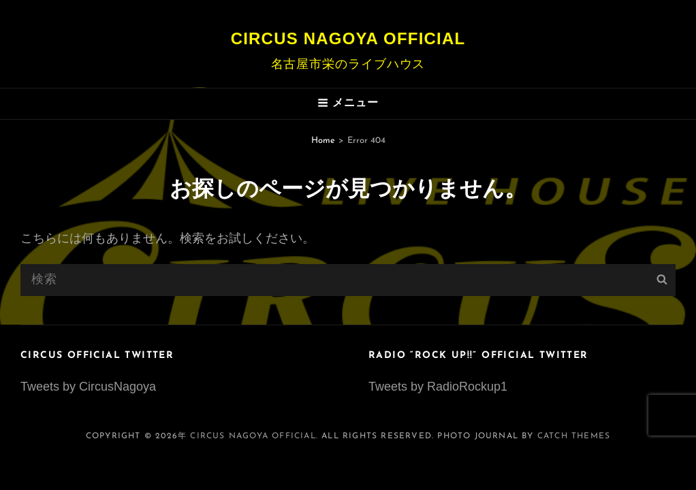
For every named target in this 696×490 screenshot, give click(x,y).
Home (323, 140)
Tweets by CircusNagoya (88, 386)
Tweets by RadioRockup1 (437, 386)
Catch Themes (573, 436)
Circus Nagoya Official (348, 38)
